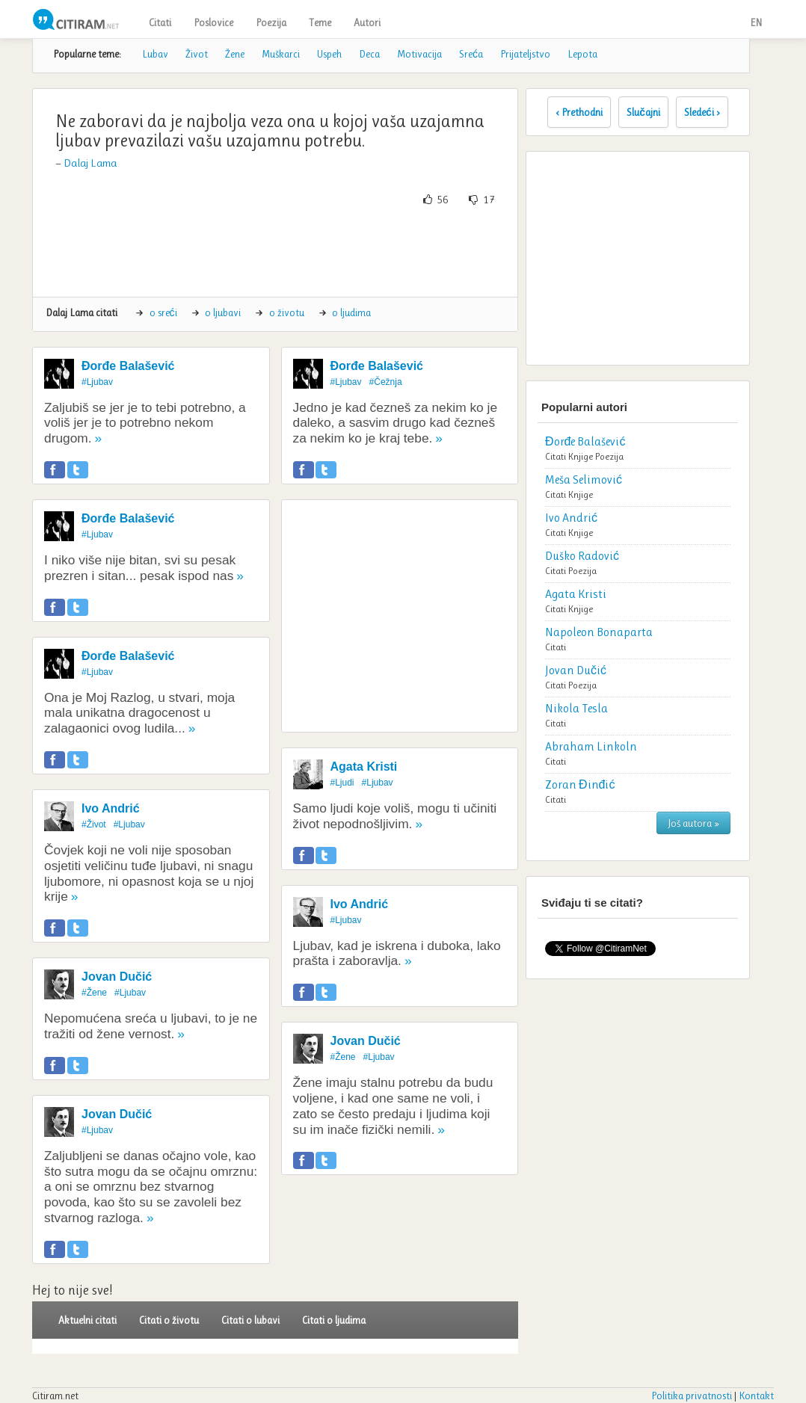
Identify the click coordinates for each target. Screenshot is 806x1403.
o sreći (163, 312)
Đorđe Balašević (128, 366)
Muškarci (281, 54)
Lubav (155, 54)
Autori (367, 22)
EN (756, 22)
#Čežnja (385, 382)
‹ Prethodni (579, 112)
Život (196, 54)
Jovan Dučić (116, 976)
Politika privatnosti (691, 1396)
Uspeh (329, 54)
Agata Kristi (364, 766)
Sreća (471, 54)
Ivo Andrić (110, 808)
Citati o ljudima (334, 1320)
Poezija (271, 22)
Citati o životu (169, 1320)
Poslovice (213, 22)
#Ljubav (97, 382)
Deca (369, 54)
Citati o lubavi (250, 1320)
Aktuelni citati (87, 1320)
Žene (234, 54)
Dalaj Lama (90, 163)
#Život (93, 824)
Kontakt (756, 1396)
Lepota (582, 54)
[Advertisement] (316, 252)
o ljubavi (223, 312)
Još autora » (693, 823)
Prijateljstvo (525, 54)
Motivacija (419, 54)
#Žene (94, 992)
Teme (320, 22)
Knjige (580, 456)
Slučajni (643, 112)
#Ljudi (342, 782)
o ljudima (351, 312)
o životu (286, 312)
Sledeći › (702, 112)
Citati (160, 22)
